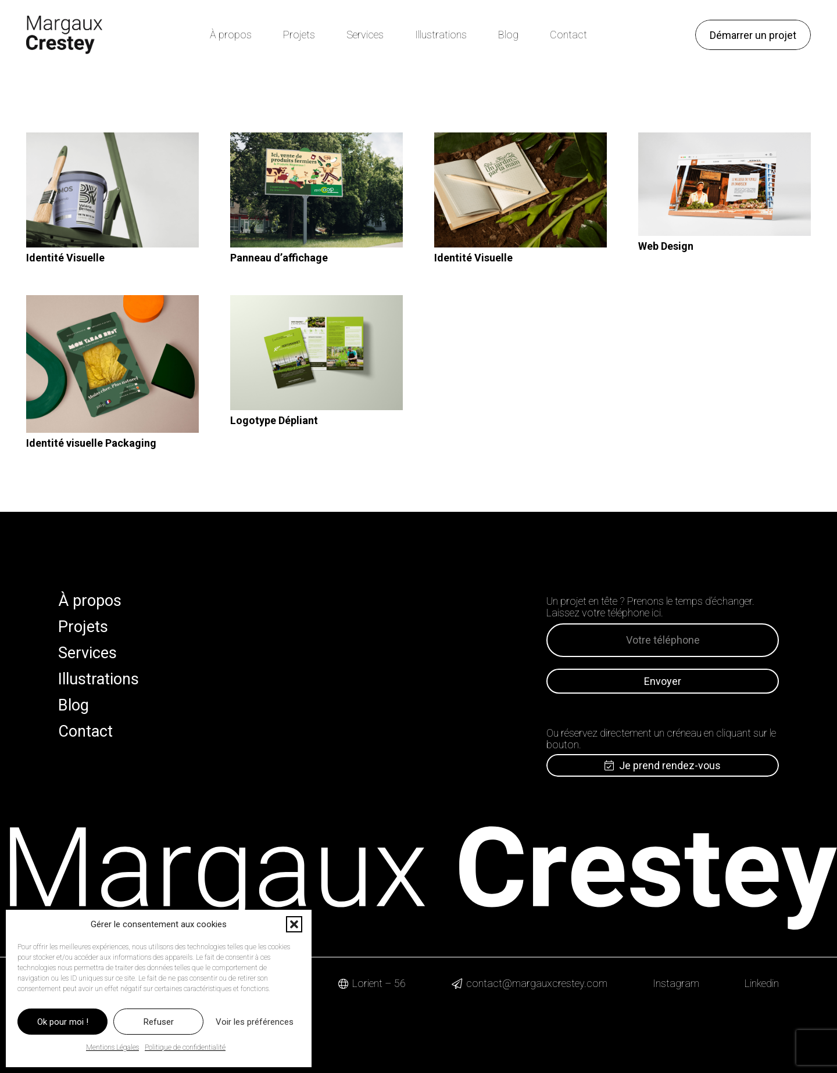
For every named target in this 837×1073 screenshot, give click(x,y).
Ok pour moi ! (62, 1022)
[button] (294, 924)
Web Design (665, 246)
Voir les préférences (255, 1022)
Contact (85, 731)
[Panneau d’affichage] (316, 189)
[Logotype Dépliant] (316, 352)
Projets (83, 627)
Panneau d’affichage (279, 258)
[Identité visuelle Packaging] (112, 364)
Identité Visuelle (65, 258)
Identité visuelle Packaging (91, 443)
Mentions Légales (112, 1047)
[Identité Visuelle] (112, 189)
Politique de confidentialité (185, 1047)
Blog (73, 705)
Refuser (159, 1022)
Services (87, 653)
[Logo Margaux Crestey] (64, 35)
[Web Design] (724, 184)
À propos (89, 600)
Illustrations (98, 679)
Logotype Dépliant (274, 420)
